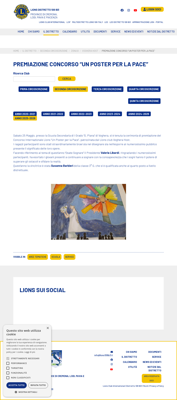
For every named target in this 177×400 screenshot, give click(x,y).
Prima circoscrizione (34, 89)
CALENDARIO (70, 31)
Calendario (130, 362)
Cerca (66, 78)
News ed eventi (133, 31)
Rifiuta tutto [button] (38, 385)
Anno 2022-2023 (81, 113)
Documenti (100, 31)
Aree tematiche (37, 256)
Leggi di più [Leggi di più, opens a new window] (29, 352)
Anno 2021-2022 (53, 113)
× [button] (47, 328)
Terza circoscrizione (107, 89)
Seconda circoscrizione (54, 50)
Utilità (85, 31)
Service (116, 31)
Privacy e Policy (156, 386)
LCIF (69, 22)
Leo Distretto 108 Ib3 (120, 22)
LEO (106, 22)
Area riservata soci (151, 378)
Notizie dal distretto (154, 369)
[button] (27, 392)
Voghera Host (90, 50)
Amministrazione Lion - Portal (147, 22)
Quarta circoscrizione (144, 89)
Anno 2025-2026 (25, 118)
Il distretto (51, 31)
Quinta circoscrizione (144, 100)
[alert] (27, 361)
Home (21, 31)
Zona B (75, 50)
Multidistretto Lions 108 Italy (87, 22)
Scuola (56, 256)
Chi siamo (34, 31)
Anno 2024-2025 (138, 113)
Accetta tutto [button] (16, 385)
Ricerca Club (21, 73)
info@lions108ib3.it (103, 354)
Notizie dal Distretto (161, 31)
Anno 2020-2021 (25, 113)
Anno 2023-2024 (110, 113)
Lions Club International (52, 22)
